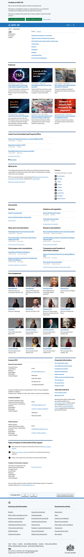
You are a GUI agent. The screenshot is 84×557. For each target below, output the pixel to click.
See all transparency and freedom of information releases (56, 267)
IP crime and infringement (39, 58)
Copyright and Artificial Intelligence (19, 252)
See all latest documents (14, 156)
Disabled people (13, 531)
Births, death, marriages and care (17, 515)
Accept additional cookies (16, 19)
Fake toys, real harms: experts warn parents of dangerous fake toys (41, 116)
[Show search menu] (73, 25)
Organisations (16, 29)
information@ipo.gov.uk (38, 371)
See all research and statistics (50, 244)
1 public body (36, 179)
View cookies (46, 19)
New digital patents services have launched (41, 86)
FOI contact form (36, 467)
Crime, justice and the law (15, 528)
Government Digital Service (36, 546)
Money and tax (35, 525)
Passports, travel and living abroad (41, 528)
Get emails (12, 160)
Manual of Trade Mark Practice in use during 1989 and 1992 (25, 139)
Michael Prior (64, 288)
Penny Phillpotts (65, 309)
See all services (12, 220)
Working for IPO (59, 395)
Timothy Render (13, 348)
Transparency (59, 528)
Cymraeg (39, 31)
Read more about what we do (16, 182)
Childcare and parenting (15, 521)
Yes (26, 495)
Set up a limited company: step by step (19, 217)
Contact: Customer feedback (39, 409)
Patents (33, 47)
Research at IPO (59, 385)
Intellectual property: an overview (41, 35)
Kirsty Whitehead (65, 348)
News (56, 515)
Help (9, 544)
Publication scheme (60, 403)
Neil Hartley (29, 309)
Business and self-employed (16, 518)
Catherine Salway (31, 330)
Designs (33, 52)
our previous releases (22, 452)
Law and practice (36, 55)
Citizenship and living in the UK (17, 525)
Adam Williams (12, 288)
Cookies (20, 544)
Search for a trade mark (15, 213)
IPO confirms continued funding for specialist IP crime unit (65, 86)
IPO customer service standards (52, 262)
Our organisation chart (61, 363)
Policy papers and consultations (64, 525)
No (35, 495)
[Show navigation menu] (67, 25)
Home (9, 29)
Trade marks (35, 44)
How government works (61, 531)
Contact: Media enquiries (38, 433)
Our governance (59, 383)
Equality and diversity (61, 371)
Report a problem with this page (65, 495)
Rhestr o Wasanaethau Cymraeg (17, 546)
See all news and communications (16, 244)
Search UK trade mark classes (52, 213)
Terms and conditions (51, 544)
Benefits (10, 512)
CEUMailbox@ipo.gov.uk (38, 405)
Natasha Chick (47, 309)
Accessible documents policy (63, 366)
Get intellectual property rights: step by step (44, 41)
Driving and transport (14, 534)
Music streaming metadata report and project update (59, 231)
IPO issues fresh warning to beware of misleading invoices (65, 116)
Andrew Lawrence (48, 330)
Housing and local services (39, 521)
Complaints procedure (61, 369)
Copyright (34, 49)
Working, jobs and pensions (39, 534)
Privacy (14, 544)
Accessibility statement (31, 544)
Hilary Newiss (30, 348)
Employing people (36, 515)
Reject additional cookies (34, 19)
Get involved (58, 534)
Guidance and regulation (62, 518)
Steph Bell (11, 309)
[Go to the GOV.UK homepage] (14, 25)
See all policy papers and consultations (17, 265)
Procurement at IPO (60, 393)
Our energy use (59, 380)
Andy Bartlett (30, 288)
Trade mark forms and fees (51, 219)
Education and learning (38, 512)
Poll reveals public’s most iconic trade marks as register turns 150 (18, 86)
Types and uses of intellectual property (43, 38)
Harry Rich (11, 330)
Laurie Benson (64, 330)
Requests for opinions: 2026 (16, 145)
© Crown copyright (70, 552)
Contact (41, 544)
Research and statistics (61, 521)
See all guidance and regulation (50, 224)
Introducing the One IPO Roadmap (18, 116)
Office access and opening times (64, 377)
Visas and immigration (37, 531)
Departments (58, 512)
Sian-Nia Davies (47, 288)
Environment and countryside (39, 518)
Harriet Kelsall (47, 348)
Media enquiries (59, 374)
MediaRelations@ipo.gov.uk (39, 429)
